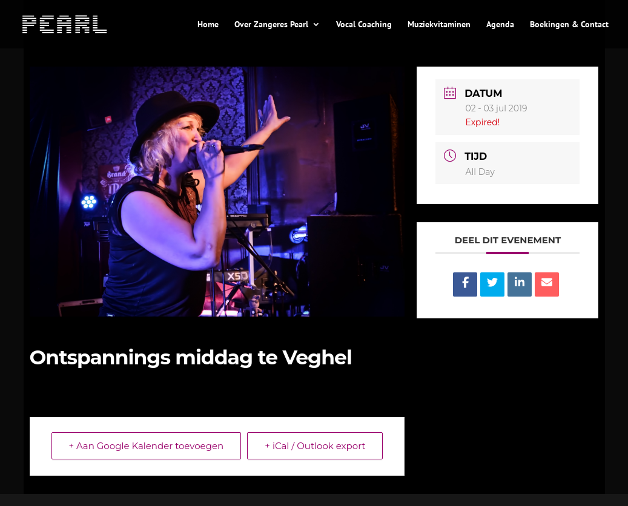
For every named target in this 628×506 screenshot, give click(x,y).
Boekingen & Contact (569, 25)
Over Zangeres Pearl (271, 25)
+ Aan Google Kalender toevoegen (146, 446)
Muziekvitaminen (439, 25)
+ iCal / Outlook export (315, 446)
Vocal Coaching (364, 25)
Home (208, 25)
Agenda (500, 25)
